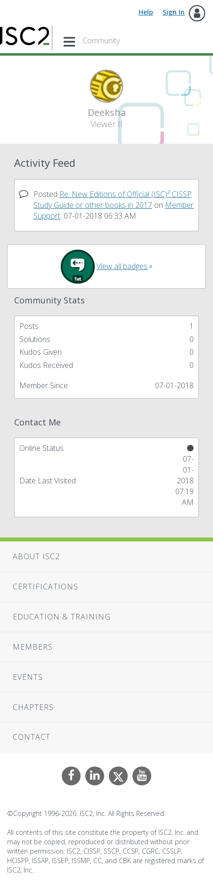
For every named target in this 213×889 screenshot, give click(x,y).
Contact (31, 737)
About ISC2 (36, 556)
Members (33, 647)
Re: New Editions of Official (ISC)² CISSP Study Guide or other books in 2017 (112, 199)
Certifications (45, 586)
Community (101, 40)
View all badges (122, 266)
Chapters (33, 707)
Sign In (174, 12)
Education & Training (62, 617)
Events (28, 677)
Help (146, 12)
